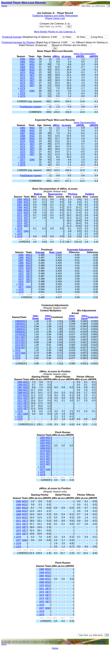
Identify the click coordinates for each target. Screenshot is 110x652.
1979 (22, 96)
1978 (22, 93)
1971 (22, 75)
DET (32, 75)
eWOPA (94, 125)
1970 (22, 72)
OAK (32, 91)
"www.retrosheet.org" (99, 641)
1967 (22, 64)
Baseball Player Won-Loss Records (23, 2)
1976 (22, 88)
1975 (22, 85)
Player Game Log (55, 18)
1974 (22, 83)
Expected (93, 317)
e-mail (68, 643)
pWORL (80, 56)
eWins (56, 125)
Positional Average (12, 37)
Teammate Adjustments (80, 249)
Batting (38, 194)
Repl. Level (55, 252)
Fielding (89, 194)
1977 (22, 91)
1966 (22, 61)
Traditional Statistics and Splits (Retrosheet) (55, 15)
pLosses (66, 56)
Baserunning (55, 194)
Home (4, 6)
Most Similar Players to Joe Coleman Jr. (55, 31)
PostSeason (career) (31, 106)
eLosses (66, 125)
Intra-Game (48, 317)
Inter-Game (35, 317)
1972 (22, 77)
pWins (56, 56)
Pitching (72, 194)
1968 (22, 67)
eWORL (80, 125)
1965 (22, 59)
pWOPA (94, 56)
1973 (22, 80)
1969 (22, 69)
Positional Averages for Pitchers (18, 42)
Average (40, 252)
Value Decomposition (85, 54)
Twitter (82, 643)
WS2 (32, 59)
